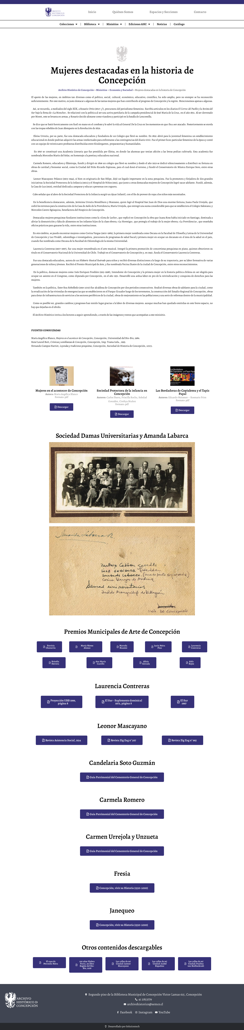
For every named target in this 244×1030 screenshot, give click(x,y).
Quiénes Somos (122, 12)
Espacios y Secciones (164, 12)
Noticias (162, 24)
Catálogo (179, 24)
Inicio (92, 12)
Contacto (200, 12)
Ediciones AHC (139, 24)
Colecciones (68, 24)
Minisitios (114, 24)
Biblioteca (92, 24)
